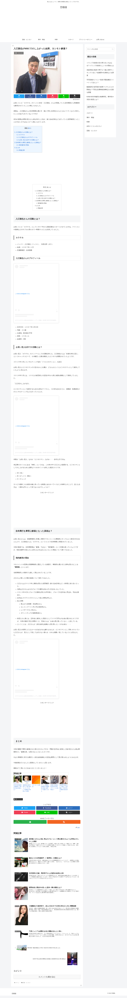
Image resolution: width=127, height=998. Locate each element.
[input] (100, 49)
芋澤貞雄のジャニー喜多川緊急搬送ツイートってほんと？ (100, 81)
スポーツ (90, 113)
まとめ (17, 147)
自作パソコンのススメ (94, 126)
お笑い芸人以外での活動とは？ (28, 140)
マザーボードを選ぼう (36, 788)
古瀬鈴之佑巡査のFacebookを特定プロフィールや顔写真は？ (54, 789)
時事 (88, 122)
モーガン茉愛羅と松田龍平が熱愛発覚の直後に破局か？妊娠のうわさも (45, 790)
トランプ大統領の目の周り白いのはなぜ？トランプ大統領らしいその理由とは (100, 64)
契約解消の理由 (23, 145)
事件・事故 (90, 117)
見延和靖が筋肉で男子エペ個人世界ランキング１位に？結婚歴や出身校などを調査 (27, 790)
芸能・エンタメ (18, 801)
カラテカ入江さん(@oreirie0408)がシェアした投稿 (28, 322)
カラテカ (21, 135)
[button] (112, 49)
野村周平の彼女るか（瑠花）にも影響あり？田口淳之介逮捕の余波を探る (64, 790)
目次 (44, 187)
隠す (29, 128)
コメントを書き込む (47, 979)
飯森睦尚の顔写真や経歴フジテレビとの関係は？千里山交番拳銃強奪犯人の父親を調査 (100, 89)
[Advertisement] (63, 24)
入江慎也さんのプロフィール (27, 137)
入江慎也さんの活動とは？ (23, 132)
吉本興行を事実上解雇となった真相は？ (27, 142)
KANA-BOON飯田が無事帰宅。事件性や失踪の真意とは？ (18, 789)
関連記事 (21, 150)
